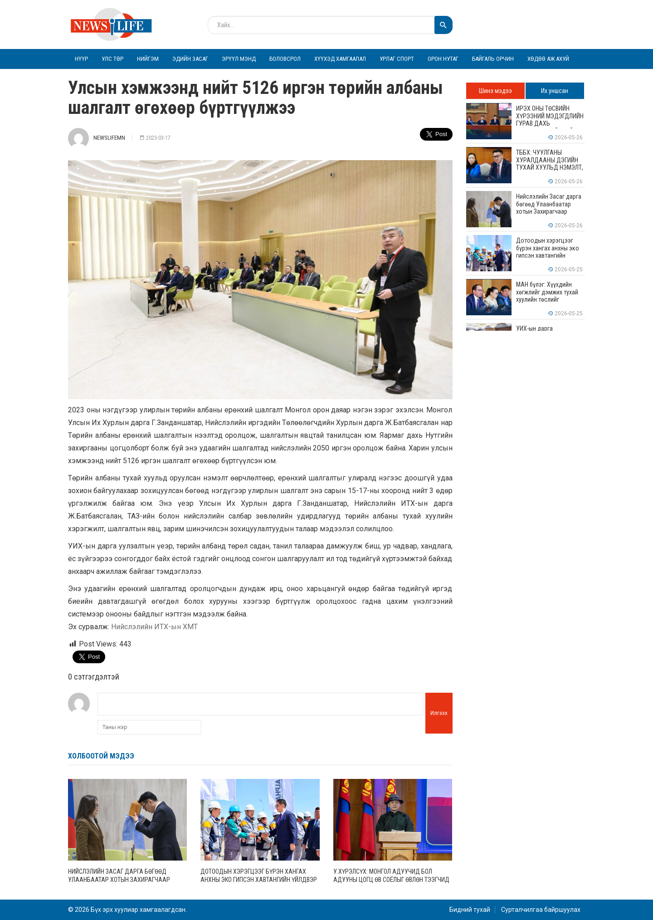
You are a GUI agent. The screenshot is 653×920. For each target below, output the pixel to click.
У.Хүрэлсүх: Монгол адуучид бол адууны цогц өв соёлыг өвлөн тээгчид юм (391, 879)
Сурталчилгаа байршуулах (540, 909)
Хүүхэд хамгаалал (340, 58)
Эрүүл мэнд (239, 58)
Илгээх (439, 713)
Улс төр (112, 58)
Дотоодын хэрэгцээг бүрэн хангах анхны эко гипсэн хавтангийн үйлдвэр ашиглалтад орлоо (258, 879)
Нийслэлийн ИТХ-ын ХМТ (154, 626)
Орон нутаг (443, 58)
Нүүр (81, 58)
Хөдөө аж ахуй (548, 58)
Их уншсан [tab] (554, 90)
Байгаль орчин (493, 58)
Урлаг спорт (397, 58)
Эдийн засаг (190, 58)
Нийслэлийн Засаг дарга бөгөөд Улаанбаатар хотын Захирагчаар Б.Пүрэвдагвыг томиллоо (119, 879)
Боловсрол (285, 58)
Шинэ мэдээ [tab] (495, 90)
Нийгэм (148, 58)
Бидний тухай (469, 909)
